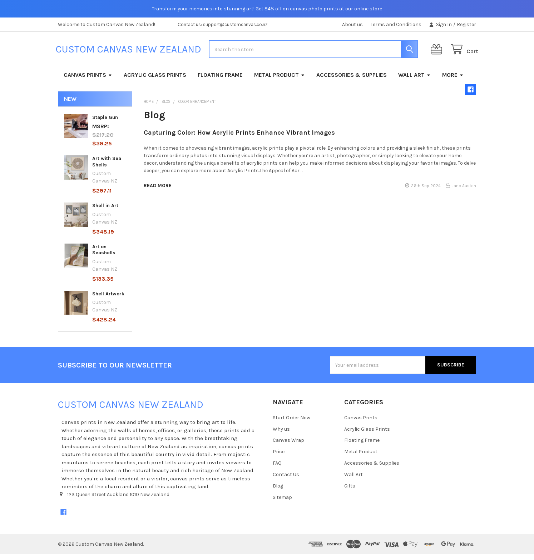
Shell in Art (105, 212)
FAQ (277, 469)
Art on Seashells (103, 255)
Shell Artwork (108, 299)
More (453, 80)
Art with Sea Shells (106, 167)
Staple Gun (105, 123)
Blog (278, 492)
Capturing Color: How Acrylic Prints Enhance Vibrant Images (239, 138)
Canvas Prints (88, 80)
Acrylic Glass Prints (155, 80)
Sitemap (282, 503)
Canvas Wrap (288, 446)
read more (158, 191)
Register (466, 24)
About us (352, 24)
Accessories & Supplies (351, 80)
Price (279, 458)
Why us (281, 435)
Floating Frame (220, 80)
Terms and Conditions (396, 24)
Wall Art (414, 80)
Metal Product (279, 80)
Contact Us (286, 481)
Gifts (349, 492)
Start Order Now (291, 423)
